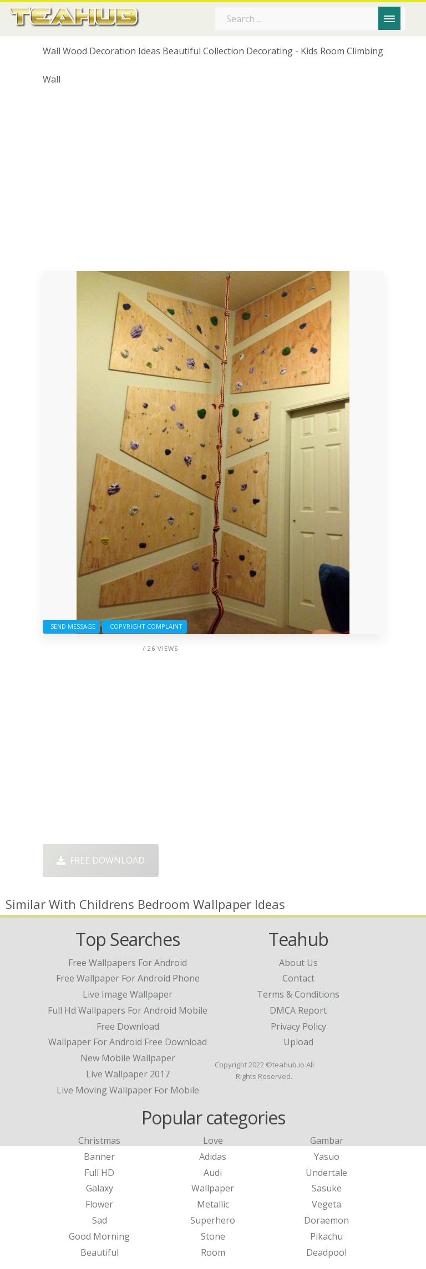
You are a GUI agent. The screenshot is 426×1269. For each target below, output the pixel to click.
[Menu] (389, 18)
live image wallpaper (128, 994)
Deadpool (326, 1252)
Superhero (212, 1220)
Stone (213, 1236)
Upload (298, 1042)
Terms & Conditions (298, 994)
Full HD (99, 1173)
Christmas (99, 1140)
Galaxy (99, 1188)
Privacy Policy (298, 1026)
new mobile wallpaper (127, 1058)
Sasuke (327, 1188)
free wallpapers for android (127, 963)
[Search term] (310, 19)
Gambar (326, 1140)
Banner (99, 1156)
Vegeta (326, 1204)
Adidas (212, 1156)
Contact (298, 978)
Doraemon (326, 1220)
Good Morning (99, 1236)
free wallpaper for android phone (128, 978)
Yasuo (326, 1156)
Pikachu (326, 1236)
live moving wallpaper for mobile (128, 1090)
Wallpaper (212, 1188)
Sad (99, 1220)
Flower (99, 1204)
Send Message (71, 626)
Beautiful (99, 1252)
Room (213, 1252)
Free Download (101, 860)
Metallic (213, 1204)
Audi (213, 1173)
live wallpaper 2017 (128, 1074)
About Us (298, 963)
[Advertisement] (213, 182)
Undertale (326, 1173)
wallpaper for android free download (127, 1042)
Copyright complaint (144, 626)
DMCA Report (298, 1010)
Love (213, 1140)
